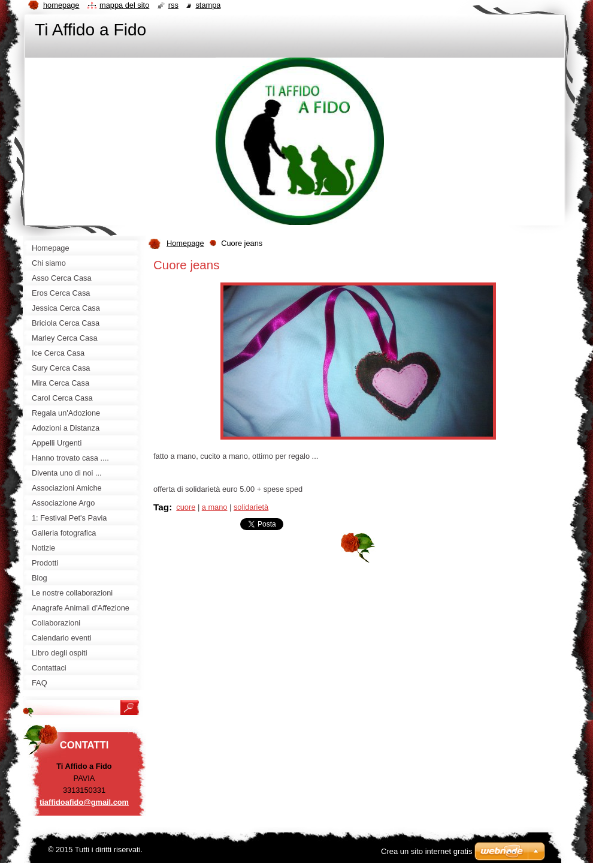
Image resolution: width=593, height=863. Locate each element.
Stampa (207, 5)
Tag (161, 507)
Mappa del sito (124, 5)
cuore (185, 507)
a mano (215, 507)
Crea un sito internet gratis (426, 851)
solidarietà (251, 507)
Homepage (185, 243)
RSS (173, 5)
